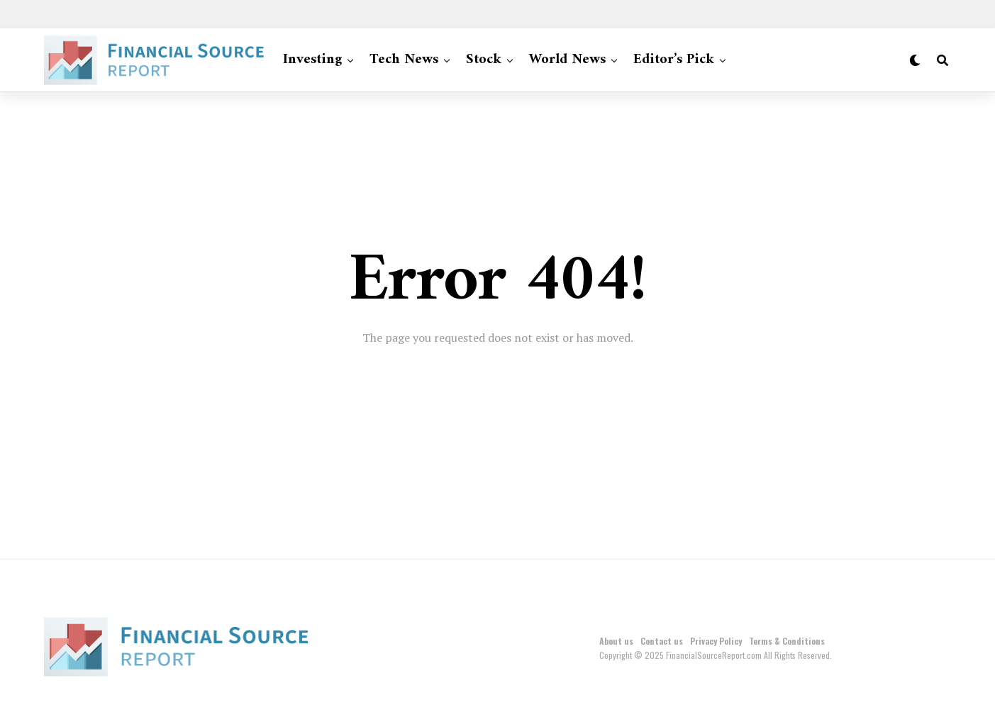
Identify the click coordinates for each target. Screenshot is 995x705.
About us (616, 641)
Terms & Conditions (787, 641)
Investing (312, 60)
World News (567, 60)
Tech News (403, 60)
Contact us (661, 641)
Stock (483, 60)
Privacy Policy (716, 641)
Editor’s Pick (673, 60)
